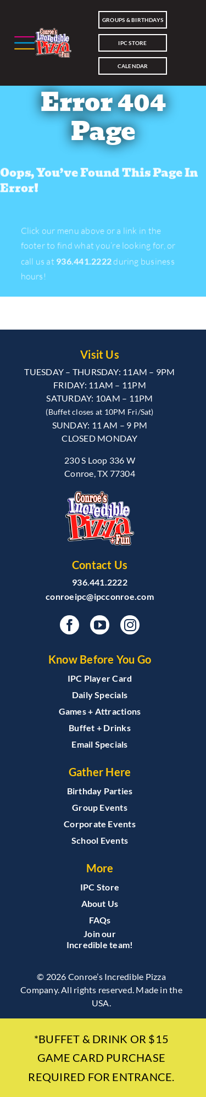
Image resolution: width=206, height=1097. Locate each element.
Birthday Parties (100, 791)
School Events (99, 840)
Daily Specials (99, 694)
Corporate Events (100, 823)
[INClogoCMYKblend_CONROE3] (53, 42)
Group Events (99, 807)
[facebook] (69, 624)
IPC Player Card (100, 678)
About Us (100, 903)
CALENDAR (133, 66)
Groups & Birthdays (132, 19)
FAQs (100, 920)
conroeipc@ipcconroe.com (100, 596)
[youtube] (99, 624)
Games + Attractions (100, 711)
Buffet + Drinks (100, 727)
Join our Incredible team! (99, 939)
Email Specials (99, 744)
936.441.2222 (84, 263)
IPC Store (132, 43)
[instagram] (130, 624)
